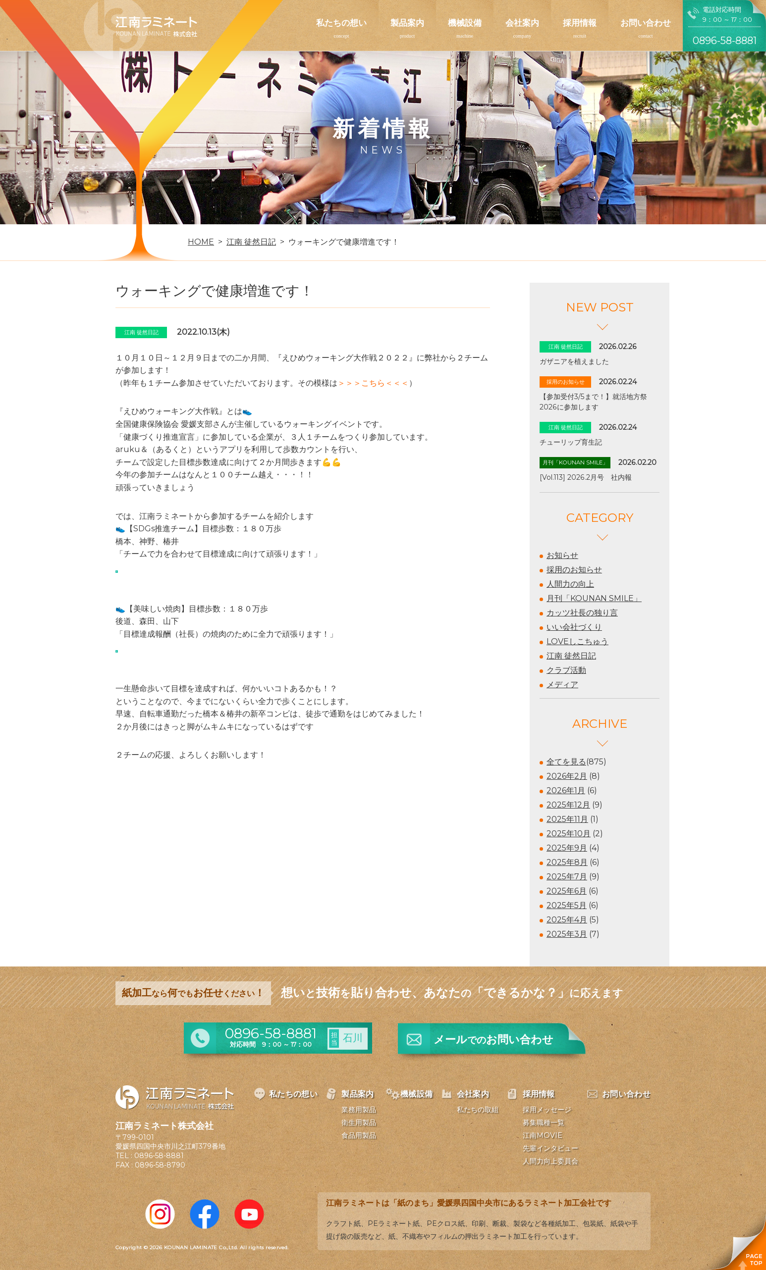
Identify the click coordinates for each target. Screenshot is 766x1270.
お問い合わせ (645, 23)
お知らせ (562, 555)
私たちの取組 (477, 1109)
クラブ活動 (566, 670)
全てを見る (566, 761)
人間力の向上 (570, 584)
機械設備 (465, 23)
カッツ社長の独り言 (582, 612)
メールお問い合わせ (493, 1039)
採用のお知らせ (574, 569)
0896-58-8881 (159, 1155)
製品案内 (407, 23)
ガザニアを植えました (574, 361)
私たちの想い (341, 23)
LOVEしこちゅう (577, 641)
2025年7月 (567, 876)
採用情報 (580, 23)
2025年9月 (567, 848)
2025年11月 (567, 819)
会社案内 (522, 23)
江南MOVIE (542, 1135)
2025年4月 (567, 919)
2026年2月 (567, 776)
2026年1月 (566, 790)
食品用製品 (358, 1135)
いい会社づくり (574, 627)
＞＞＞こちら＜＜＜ (373, 383)
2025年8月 (567, 862)
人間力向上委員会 (550, 1161)
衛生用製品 (358, 1122)
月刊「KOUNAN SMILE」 (594, 598)
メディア (562, 684)
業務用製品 (358, 1109)
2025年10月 (569, 833)
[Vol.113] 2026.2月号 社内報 (586, 477)
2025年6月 (567, 891)
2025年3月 (567, 934)
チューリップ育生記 (571, 442)
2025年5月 (567, 905)
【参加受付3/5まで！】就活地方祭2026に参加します (593, 401)
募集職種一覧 (543, 1122)
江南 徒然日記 (571, 655)
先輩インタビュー (550, 1148)
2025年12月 (568, 805)
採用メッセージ (547, 1109)
